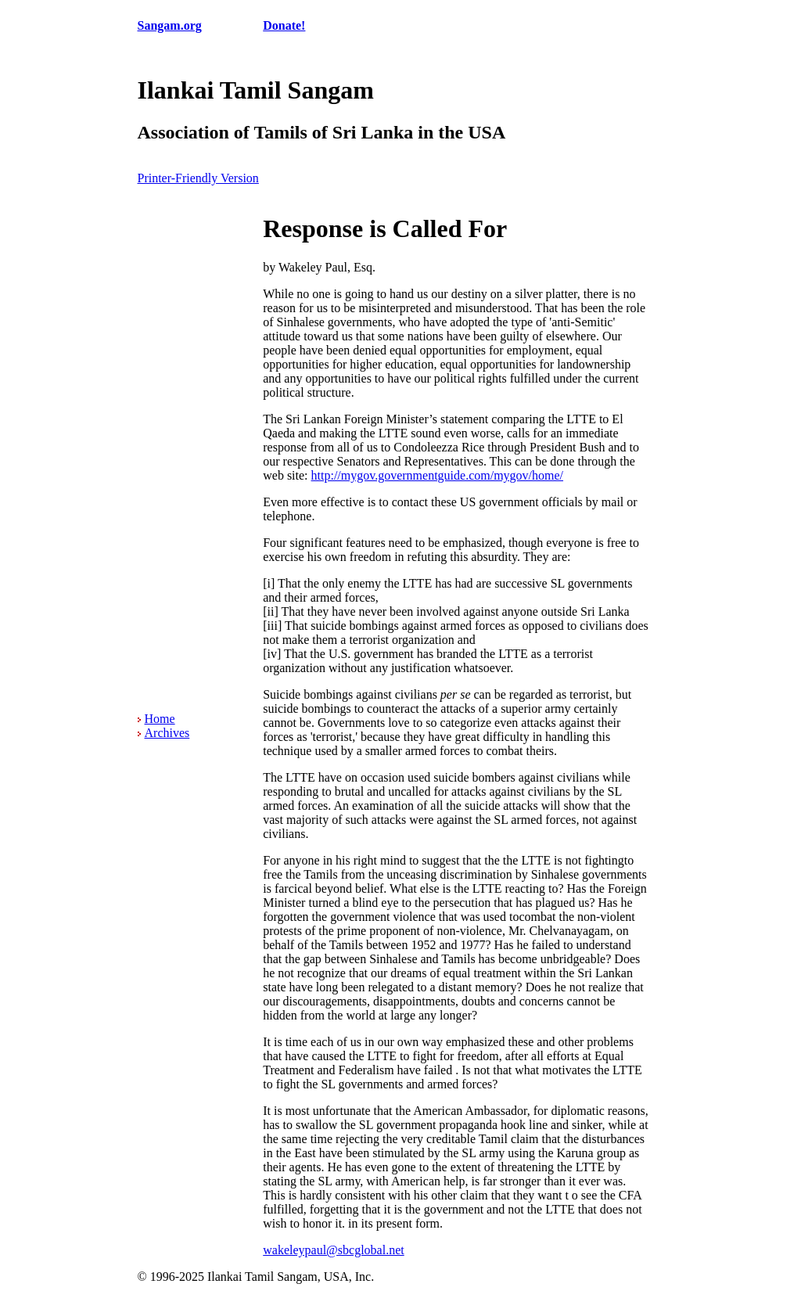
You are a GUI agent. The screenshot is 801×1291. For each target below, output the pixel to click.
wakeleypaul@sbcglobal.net (333, 1250)
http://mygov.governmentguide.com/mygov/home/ (437, 475)
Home (160, 718)
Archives (167, 732)
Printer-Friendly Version (198, 178)
